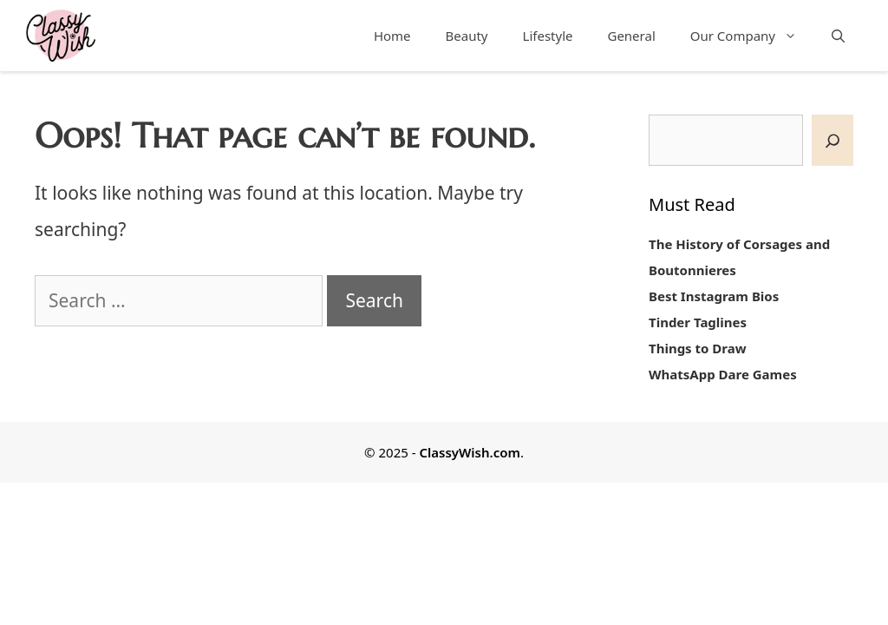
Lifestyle (548, 35)
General (631, 35)
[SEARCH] (832, 140)
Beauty (467, 35)
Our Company (752, 36)
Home (392, 35)
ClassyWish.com (469, 452)
